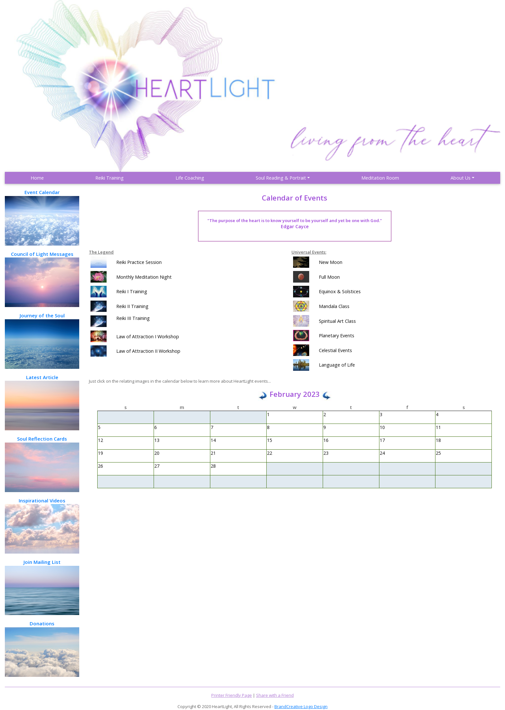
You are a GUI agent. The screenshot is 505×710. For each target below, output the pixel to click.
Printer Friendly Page (231, 695)
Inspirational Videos (42, 525)
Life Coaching (190, 178)
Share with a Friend (275, 695)
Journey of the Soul (42, 340)
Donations (42, 648)
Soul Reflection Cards (42, 463)
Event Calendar (42, 217)
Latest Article (42, 402)
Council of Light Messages (42, 279)
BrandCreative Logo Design (301, 706)
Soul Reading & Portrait (281, 178)
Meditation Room (380, 178)
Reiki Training (109, 178)
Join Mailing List (42, 587)
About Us (461, 178)
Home (37, 178)
